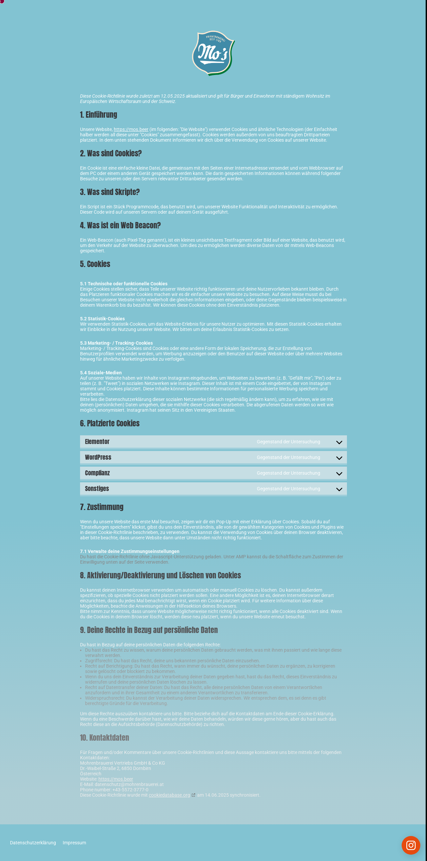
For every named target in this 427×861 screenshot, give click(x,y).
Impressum (74, 842)
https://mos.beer (131, 129)
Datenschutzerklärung (33, 842)
